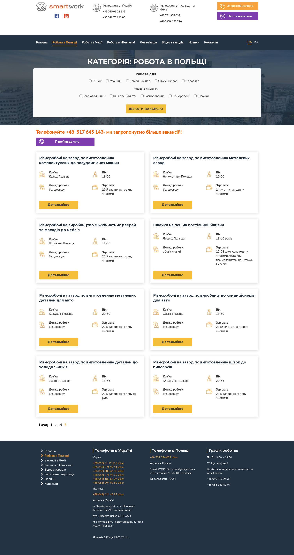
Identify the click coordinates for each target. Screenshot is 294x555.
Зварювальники (92, 96)
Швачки (201, 96)
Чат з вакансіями (241, 16)
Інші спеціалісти (123, 96)
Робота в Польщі (64, 42)
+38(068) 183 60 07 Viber (108, 479)
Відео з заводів (173, 42)
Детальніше (58, 205)
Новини (193, 42)
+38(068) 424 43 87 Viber (108, 494)
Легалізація (148, 42)
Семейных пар (138, 81)
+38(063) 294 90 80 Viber (108, 483)
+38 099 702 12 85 (114, 17)
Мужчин (114, 81)
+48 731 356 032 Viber (164, 457)
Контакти (211, 42)
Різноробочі (179, 96)
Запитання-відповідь (59, 474)
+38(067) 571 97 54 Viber (108, 467)
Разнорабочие (152, 96)
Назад (43, 425)
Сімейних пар (166, 81)
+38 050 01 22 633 (114, 11)
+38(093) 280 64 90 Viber (108, 471)
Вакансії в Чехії (55, 460)
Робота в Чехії (92, 42)
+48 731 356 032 (170, 15)
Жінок (95, 81)
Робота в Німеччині (121, 42)
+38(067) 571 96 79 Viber (108, 475)
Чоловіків (190, 81)
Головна (42, 42)
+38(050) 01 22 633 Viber (108, 463)
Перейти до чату (68, 141)
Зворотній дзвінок (241, 6)
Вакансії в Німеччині (58, 465)
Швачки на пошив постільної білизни (188, 225)
